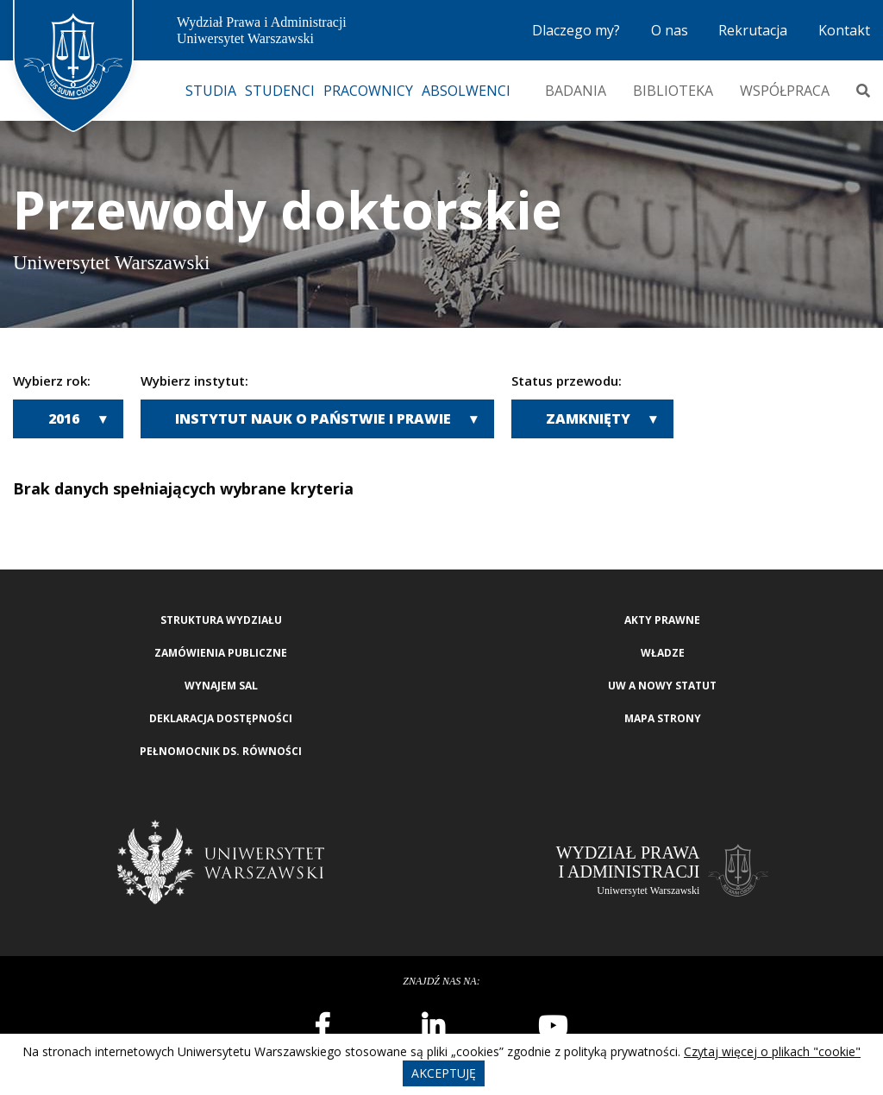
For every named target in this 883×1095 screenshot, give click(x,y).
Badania (575, 90)
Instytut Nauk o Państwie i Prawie (313, 418)
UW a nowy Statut (662, 685)
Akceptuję (443, 1073)
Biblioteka (673, 90)
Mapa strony (662, 718)
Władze (663, 652)
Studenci (280, 90)
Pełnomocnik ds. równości (221, 751)
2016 (63, 418)
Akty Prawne (662, 620)
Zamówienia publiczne (220, 652)
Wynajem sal (221, 685)
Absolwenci (466, 90)
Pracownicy (368, 90)
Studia (210, 90)
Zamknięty (588, 418)
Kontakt (844, 30)
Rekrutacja (752, 30)
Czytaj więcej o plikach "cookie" (772, 1051)
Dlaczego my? (576, 30)
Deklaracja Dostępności (220, 718)
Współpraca (785, 90)
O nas (669, 30)
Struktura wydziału (221, 620)
